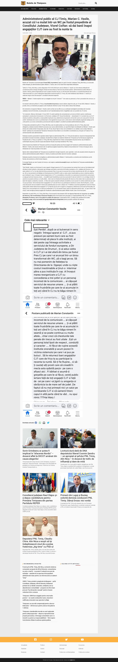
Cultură (69, 8)
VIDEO (24, 98)
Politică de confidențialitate (67, 652)
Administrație (43, 8)
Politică (33, 8)
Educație (77, 8)
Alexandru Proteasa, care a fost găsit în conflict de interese (41, 197)
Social (93, 8)
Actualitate (24, 8)
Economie (53, 8)
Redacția (23, 652)
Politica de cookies (84, 652)
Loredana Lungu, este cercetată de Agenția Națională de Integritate (43, 199)
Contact (42, 652)
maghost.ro (72, 660)
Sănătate (61, 8)
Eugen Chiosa (91, 33)
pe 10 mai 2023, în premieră (49, 82)
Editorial (85, 8)
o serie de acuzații (60, 162)
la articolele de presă (51, 104)
